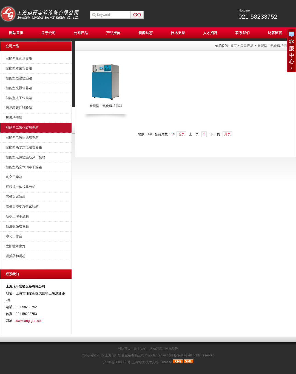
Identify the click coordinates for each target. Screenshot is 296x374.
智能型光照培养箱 (19, 88)
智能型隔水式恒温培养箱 (24, 147)
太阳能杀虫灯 (15, 246)
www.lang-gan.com (29, 321)
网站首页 (16, 33)
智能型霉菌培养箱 (19, 68)
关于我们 (140, 348)
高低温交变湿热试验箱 (22, 207)
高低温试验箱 (15, 197)
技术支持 (178, 33)
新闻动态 (145, 33)
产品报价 (113, 33)
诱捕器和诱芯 (15, 256)
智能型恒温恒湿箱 (19, 78)
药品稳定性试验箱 (19, 108)
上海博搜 (138, 362)
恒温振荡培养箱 (17, 226)
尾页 (227, 134)
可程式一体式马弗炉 (20, 187)
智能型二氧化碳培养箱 (22, 128)
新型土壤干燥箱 (17, 216)
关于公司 (48, 33)
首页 (233, 46)
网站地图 (171, 348)
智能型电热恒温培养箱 (22, 137)
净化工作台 (14, 236)
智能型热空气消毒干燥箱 (24, 167)
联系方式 (156, 348)
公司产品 (81, 33)
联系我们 (242, 33)
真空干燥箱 (14, 177)
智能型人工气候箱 (19, 98)
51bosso (166, 362)
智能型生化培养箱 (19, 58)
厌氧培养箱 (14, 118)
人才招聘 (210, 33)
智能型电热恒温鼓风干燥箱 (25, 157)
